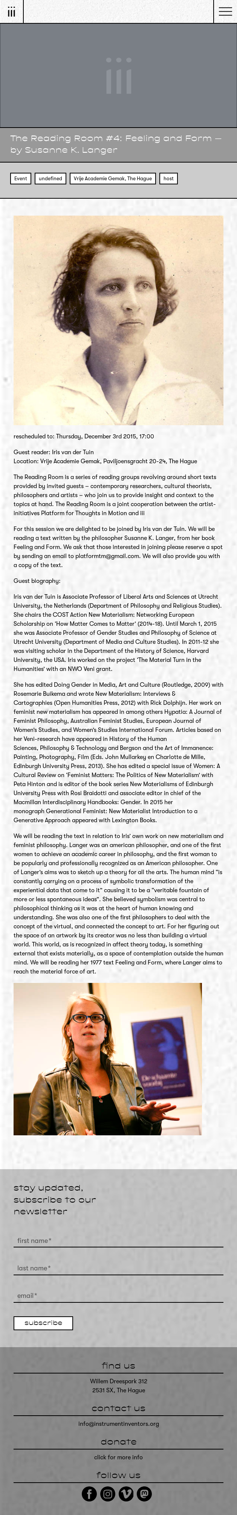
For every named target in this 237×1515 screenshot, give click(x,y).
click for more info (118, 1457)
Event (20, 178)
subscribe (43, 1323)
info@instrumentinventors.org (118, 1424)
